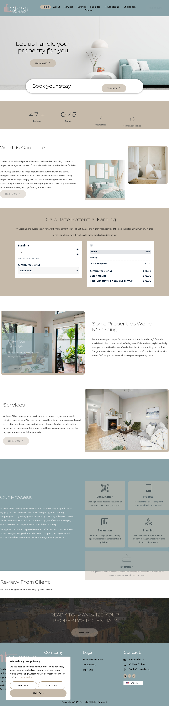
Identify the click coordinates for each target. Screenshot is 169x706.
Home (45, 7)
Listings (82, 7)
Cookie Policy (25, 677)
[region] (38, 678)
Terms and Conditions (93, 659)
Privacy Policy (89, 665)
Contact (89, 10)
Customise (23, 685)
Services (68, 7)
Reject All (51, 685)
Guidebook (130, 7)
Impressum (88, 670)
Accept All (38, 693)
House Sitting (112, 7)
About (56, 7)
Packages (95, 7)
